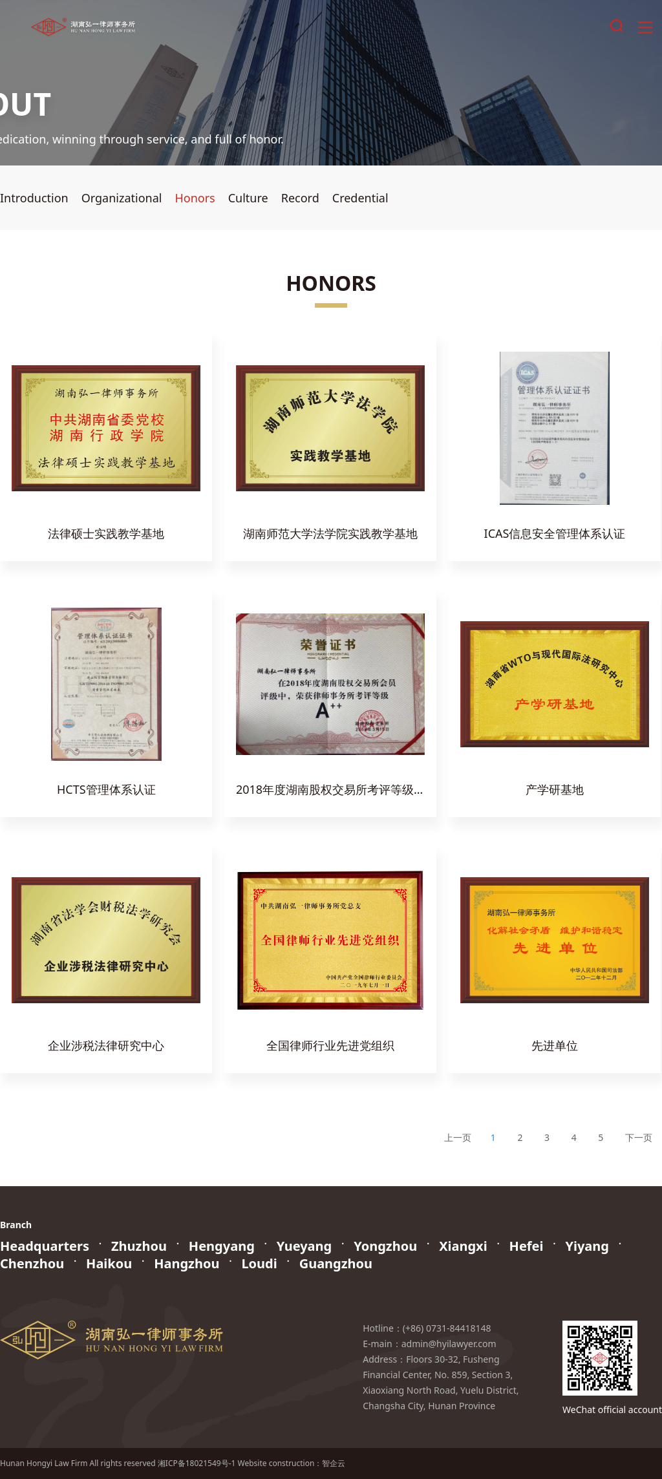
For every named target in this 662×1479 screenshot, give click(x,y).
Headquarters (44, 1246)
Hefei (526, 1246)
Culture (248, 198)
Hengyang (222, 1246)
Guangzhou (335, 1263)
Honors (195, 198)
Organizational (121, 198)
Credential (360, 198)
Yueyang (304, 1246)
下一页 (638, 1137)
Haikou (109, 1263)
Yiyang (587, 1246)
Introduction (34, 198)
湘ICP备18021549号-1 (197, 1463)
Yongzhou (385, 1246)
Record (300, 198)
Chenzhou (32, 1263)
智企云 (333, 1463)
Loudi (259, 1263)
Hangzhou (186, 1263)
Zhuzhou (139, 1246)
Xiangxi (463, 1246)
